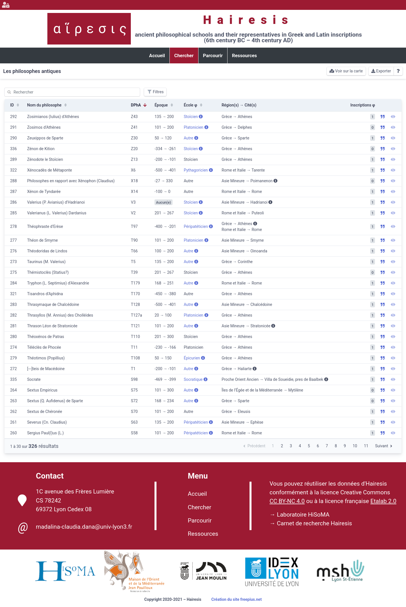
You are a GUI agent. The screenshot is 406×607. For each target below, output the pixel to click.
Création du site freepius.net (236, 599)
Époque (164, 105)
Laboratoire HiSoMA (303, 514)
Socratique (196, 379)
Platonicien (196, 127)
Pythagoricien (198, 170)
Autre (191, 138)
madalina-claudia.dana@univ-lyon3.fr (75, 527)
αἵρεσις (92, 29)
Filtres (155, 92)
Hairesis (248, 20)
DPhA (139, 105)
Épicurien (194, 358)
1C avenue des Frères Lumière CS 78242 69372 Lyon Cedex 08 (66, 500)
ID (15, 105)
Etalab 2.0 (383, 501)
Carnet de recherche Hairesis (314, 523)
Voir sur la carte (346, 71)
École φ (194, 105)
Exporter (381, 71)
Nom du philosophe (47, 105)
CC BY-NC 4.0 (287, 501)
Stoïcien (193, 116)
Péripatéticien (198, 226)
